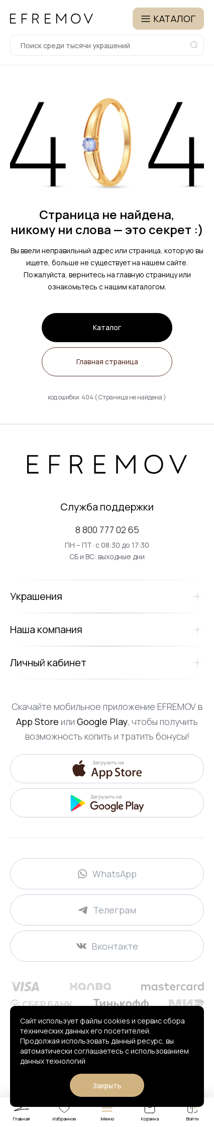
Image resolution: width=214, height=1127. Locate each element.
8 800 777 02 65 (107, 530)
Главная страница (107, 361)
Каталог (107, 327)
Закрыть (107, 1085)
